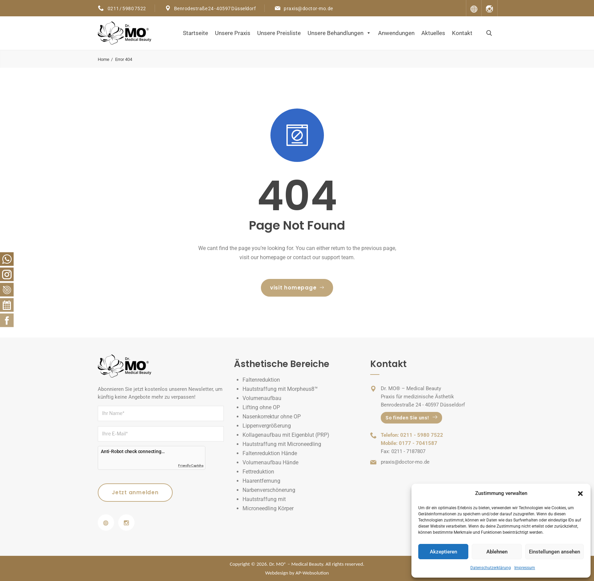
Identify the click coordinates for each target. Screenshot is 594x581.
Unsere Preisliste (279, 33)
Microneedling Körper (268, 508)
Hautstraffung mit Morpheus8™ (280, 389)
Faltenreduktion (261, 380)
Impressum (524, 567)
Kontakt (462, 33)
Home (103, 59)
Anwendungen (396, 33)
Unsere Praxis (232, 33)
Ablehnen (496, 552)
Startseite (195, 33)
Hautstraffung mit (264, 499)
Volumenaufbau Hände (270, 462)
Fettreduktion (258, 471)
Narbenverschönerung (269, 490)
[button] (580, 493)
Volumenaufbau (262, 398)
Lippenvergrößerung (267, 425)
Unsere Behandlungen (339, 33)
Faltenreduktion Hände (270, 453)
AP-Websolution (312, 573)
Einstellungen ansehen (554, 552)
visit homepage (297, 287)
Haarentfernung (261, 481)
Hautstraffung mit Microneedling (282, 444)
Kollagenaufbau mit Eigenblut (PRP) (286, 435)
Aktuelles (433, 33)
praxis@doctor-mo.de (308, 8)
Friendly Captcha (190, 465)
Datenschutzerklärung (490, 567)
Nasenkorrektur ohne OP (272, 416)
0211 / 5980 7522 (126, 8)
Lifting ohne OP (261, 407)
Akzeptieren (443, 552)
